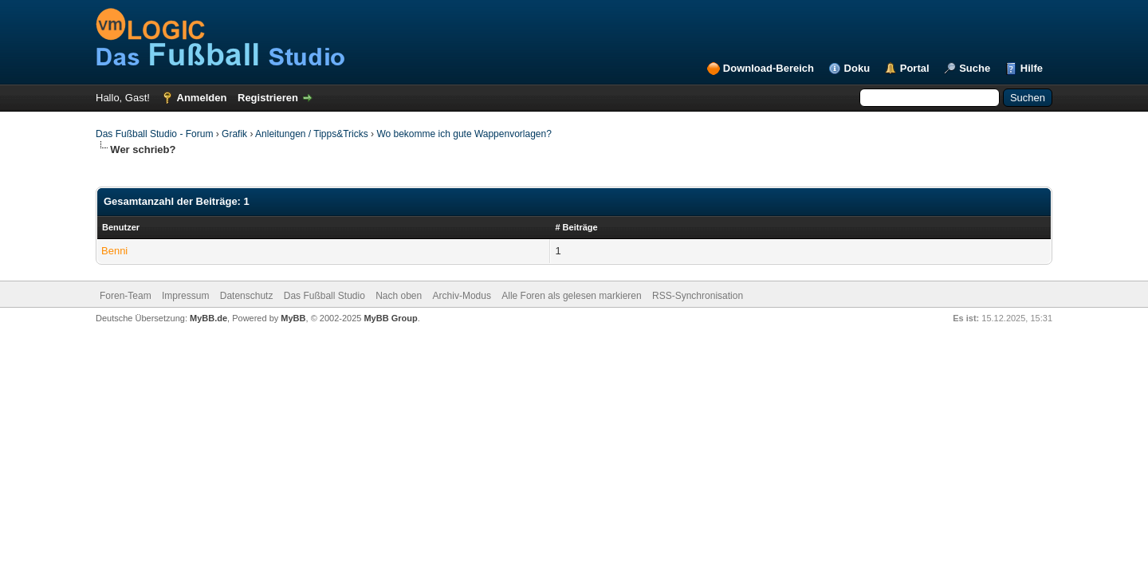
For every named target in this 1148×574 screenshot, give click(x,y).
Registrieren (268, 98)
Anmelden (202, 98)
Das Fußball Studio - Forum (154, 134)
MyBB (293, 318)
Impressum (185, 295)
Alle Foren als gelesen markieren (571, 295)
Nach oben (398, 295)
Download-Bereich (768, 68)
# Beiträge (576, 227)
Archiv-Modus (462, 295)
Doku (857, 68)
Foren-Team (125, 295)
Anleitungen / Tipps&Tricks (311, 134)
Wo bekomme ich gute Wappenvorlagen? (463, 134)
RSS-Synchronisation (697, 295)
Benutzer (121, 227)
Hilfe (1031, 68)
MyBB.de (208, 318)
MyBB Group (390, 318)
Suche (974, 68)
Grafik (234, 134)
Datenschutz (246, 295)
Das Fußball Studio (324, 295)
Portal (915, 68)
